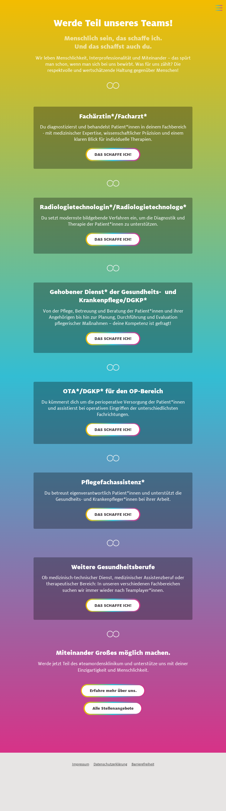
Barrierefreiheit (143, 764)
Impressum (80, 764)
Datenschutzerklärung (110, 764)
